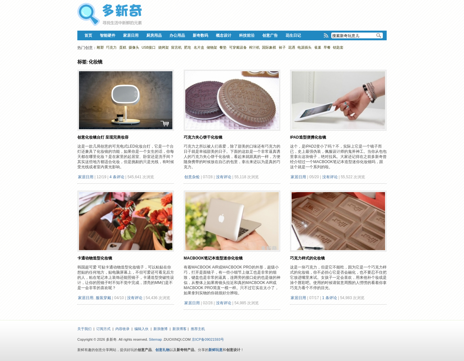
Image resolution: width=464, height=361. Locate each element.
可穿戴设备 (238, 47)
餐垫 (223, 47)
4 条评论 (117, 177)
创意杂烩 (192, 177)
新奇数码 (200, 35)
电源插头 (304, 47)
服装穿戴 (103, 298)
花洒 (291, 47)
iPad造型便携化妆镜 (308, 137)
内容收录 (122, 329)
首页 (88, 35)
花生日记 (293, 35)
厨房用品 (154, 35)
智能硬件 (107, 35)
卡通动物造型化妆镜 (94, 258)
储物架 (212, 47)
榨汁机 (254, 47)
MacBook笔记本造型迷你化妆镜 (213, 258)
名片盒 (199, 47)
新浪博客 (179, 329)
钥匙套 (338, 47)
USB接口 (148, 47)
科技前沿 (247, 35)
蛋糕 (122, 47)
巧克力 (111, 47)
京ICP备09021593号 (208, 339)
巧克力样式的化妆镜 (307, 258)
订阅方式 (103, 329)
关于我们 (84, 329)
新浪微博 (160, 329)
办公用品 (177, 35)
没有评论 (223, 177)
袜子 (282, 47)
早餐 (327, 47)
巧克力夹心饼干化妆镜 (203, 137)
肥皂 (187, 47)
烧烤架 (163, 47)
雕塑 (100, 47)
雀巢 (317, 47)
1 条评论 (329, 298)
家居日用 (131, 35)
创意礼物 (162, 350)
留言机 (176, 47)
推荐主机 (198, 329)
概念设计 (223, 35)
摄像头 (134, 47)
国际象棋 (269, 47)
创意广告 (270, 35)
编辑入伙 (141, 329)
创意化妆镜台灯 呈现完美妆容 (103, 137)
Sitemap (155, 339)
